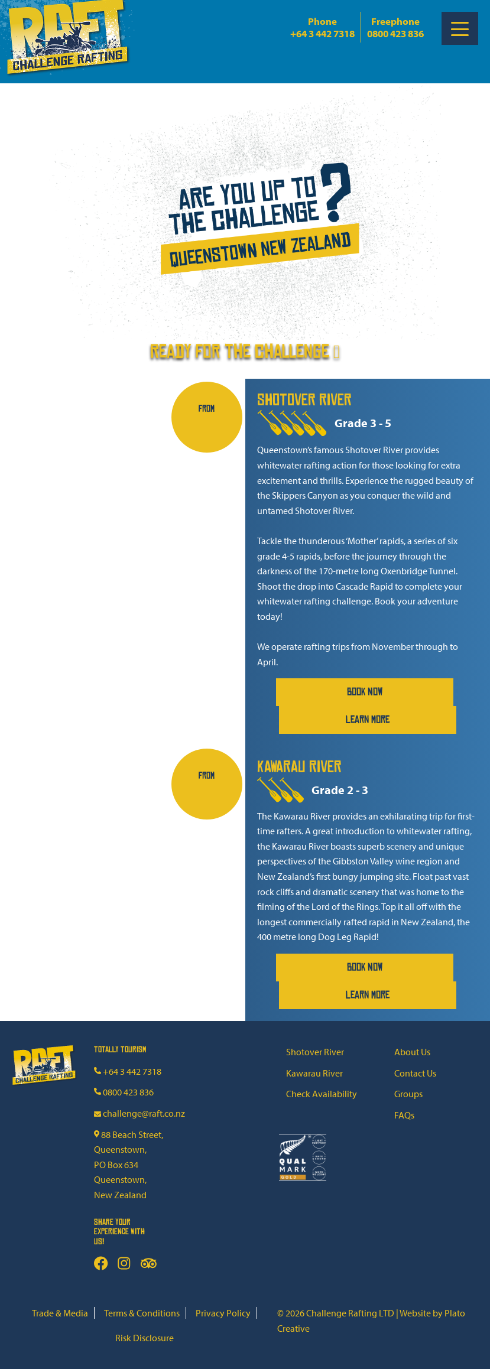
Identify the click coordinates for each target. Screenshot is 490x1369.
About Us (412, 1052)
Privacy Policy (223, 1313)
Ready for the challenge (245, 343)
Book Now (365, 692)
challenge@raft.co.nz (139, 1113)
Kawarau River (314, 1073)
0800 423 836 (395, 33)
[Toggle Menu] (460, 28)
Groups (408, 1094)
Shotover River (315, 1052)
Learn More (368, 719)
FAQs (404, 1115)
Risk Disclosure (144, 1338)
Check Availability (321, 1094)
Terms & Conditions (142, 1313)
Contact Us (415, 1073)
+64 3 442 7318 (322, 33)
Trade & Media (60, 1313)
